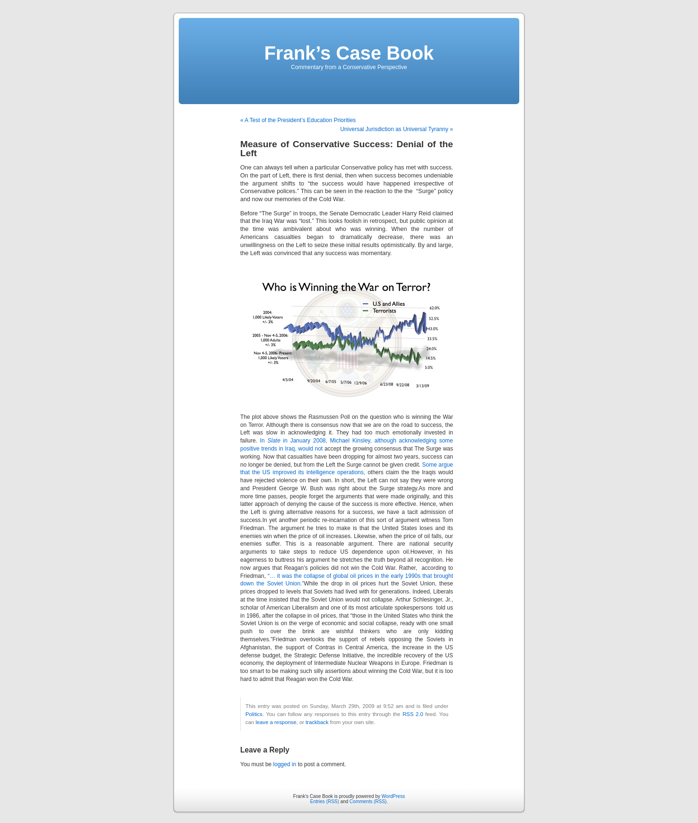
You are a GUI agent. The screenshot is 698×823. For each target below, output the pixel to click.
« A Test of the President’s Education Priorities (298, 120)
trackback (316, 722)
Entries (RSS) (324, 801)
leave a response (275, 722)
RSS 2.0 (412, 714)
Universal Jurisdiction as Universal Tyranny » (396, 129)
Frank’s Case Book (349, 53)
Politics (253, 714)
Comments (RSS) (367, 801)
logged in (285, 764)
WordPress (393, 796)
